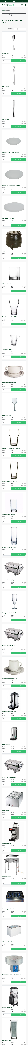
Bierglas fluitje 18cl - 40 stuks (9, 482)
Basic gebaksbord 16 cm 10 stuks (10, 153)
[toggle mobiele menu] (25, 4)
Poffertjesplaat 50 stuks (8, 909)
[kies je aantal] (6, 61)
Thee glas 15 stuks (6, 350)
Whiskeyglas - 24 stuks (8, 284)
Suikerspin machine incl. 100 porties (11, 975)
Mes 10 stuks (5, 120)
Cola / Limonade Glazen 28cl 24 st (10, 317)
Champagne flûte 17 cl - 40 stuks (10, 613)
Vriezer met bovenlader (8, 942)
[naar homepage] (8, 5)
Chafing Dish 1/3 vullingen (9, 778)
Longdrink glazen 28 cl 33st (9, 547)
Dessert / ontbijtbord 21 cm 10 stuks (11, 186)
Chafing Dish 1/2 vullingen (9, 646)
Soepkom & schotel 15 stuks (9, 383)
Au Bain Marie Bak (6, 811)
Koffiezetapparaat (6, 844)
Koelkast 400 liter (6, 1041)
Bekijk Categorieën (14, 15)
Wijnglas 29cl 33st (7, 416)
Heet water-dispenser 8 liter (9, 712)
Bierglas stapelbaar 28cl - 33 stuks (11, 449)
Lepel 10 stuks (5, 54)
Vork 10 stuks (5, 87)
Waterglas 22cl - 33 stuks (8, 515)
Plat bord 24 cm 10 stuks (8, 218)
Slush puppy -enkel (7, 1008)
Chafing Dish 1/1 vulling (8, 580)
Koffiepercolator (6, 745)
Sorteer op (10, 29)
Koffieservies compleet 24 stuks (10, 679)
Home (3, 10)
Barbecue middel (6, 876)
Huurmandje (18, 61)
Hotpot (4, 251)
